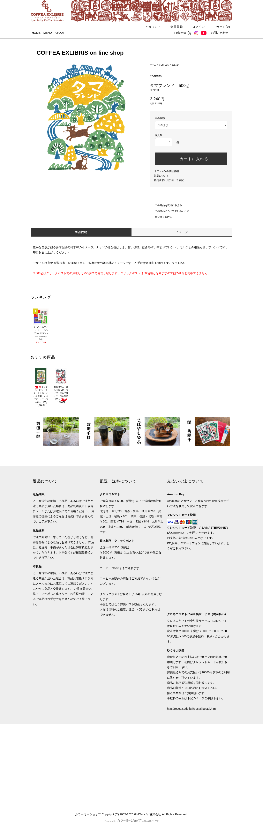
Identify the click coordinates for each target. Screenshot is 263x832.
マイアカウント (93, 738)
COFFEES (164, 65)
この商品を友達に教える (166, 205)
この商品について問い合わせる (169, 211)
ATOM (45, 790)
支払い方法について (46, 745)
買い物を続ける (161, 216)
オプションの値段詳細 (166, 171)
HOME (36, 32)
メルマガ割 (40, 782)
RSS (36, 790)
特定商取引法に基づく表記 (169, 180)
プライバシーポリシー (47, 775)
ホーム (153, 65)
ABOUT (60, 32)
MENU (47, 32)
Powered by (131, 821)
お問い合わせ (219, 32)
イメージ (181, 232)
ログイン (196, 26)
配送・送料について (46, 753)
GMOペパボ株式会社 (147, 814)
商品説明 (81, 232)
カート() (220, 26)
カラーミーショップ (88, 814)
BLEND (175, 65)
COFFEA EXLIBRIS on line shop (77, 53)
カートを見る (91, 760)
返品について (161, 175)
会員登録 (174, 26)
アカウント (150, 26)
